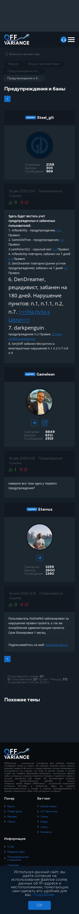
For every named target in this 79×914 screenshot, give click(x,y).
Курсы (11, 806)
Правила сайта (16, 852)
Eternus (45, 509)
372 (65, 679)
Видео (44, 822)
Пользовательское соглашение (18, 858)
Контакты (45, 832)
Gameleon (45, 374)
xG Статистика (48, 811)
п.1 (66, 268)
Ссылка (15, 196)
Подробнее (43, 895)
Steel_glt (45, 118)
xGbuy (44, 827)
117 (42, 676)
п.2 (58, 230)
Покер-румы (14, 811)
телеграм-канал (56, 645)
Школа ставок (48, 806)
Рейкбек (12, 817)
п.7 (62, 240)
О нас (10, 847)
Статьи (11, 822)
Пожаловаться (50, 191)
